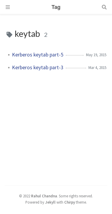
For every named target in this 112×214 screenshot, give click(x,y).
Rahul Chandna (44, 195)
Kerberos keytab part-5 (37, 54)
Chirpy (69, 202)
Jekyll (50, 202)
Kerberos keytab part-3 (37, 67)
